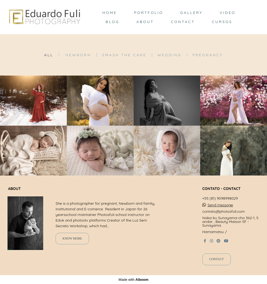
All (48, 55)
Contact (216, 259)
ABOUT (145, 21)
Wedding (170, 55)
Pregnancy (207, 55)
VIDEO (228, 12)
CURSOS (222, 21)
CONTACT (183, 21)
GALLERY (191, 12)
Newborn (78, 55)
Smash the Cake (124, 55)
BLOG (112, 21)
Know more (72, 238)
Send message (220, 205)
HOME (109, 12)
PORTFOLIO (148, 12)
